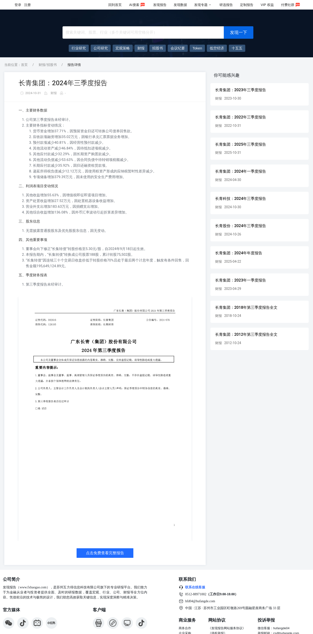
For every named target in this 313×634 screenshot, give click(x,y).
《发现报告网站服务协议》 (226, 628)
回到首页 (115, 5)
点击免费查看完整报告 (105, 553)
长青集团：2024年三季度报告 (63, 83)
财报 (54, 93)
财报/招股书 (48, 65)
